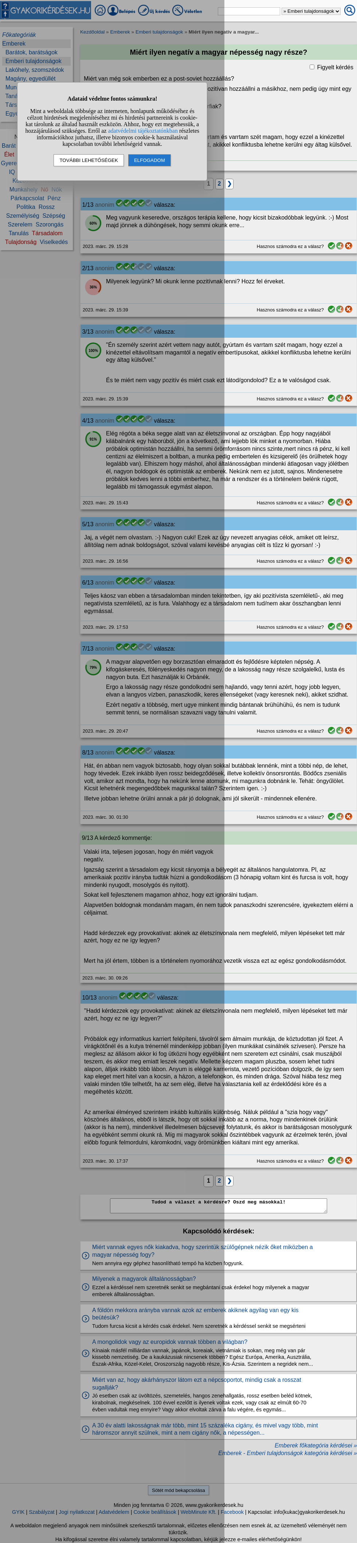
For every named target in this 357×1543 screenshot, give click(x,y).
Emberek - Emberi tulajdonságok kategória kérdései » (287, 1453)
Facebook (232, 1512)
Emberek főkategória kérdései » (316, 1445)
